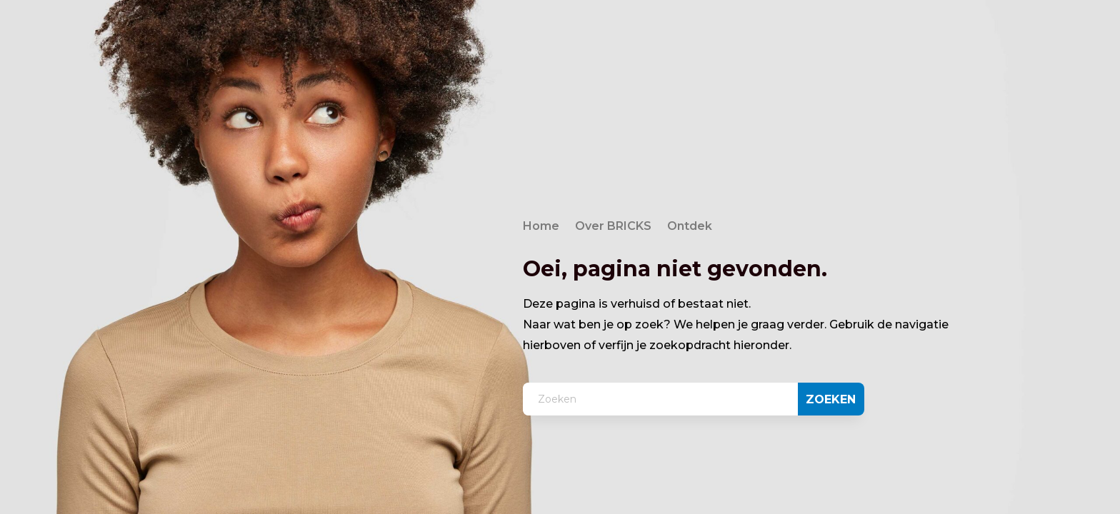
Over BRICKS (613, 227)
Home (541, 227)
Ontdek (689, 227)
